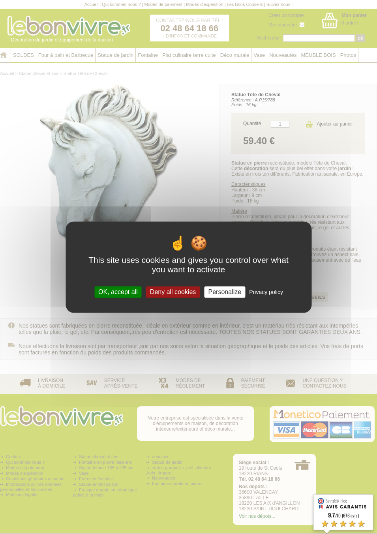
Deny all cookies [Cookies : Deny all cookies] (173, 292)
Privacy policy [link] (266, 292)
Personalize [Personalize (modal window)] (225, 292)
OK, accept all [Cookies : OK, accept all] (118, 292)
